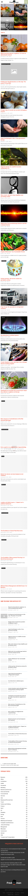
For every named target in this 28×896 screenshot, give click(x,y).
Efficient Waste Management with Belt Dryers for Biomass (17, 749)
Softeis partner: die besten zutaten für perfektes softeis (17, 666)
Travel (3, 456)
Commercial (4, 831)
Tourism (3, 818)
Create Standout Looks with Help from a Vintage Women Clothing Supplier (14, 363)
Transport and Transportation (8, 837)
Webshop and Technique (6, 820)
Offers (3, 372)
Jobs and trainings (5, 824)
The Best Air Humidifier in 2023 (8, 857)
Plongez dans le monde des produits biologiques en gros (21, 8)
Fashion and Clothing (5, 344)
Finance (2, 806)
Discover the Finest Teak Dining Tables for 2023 (11, 862)
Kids (2, 816)
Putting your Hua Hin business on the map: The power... (7, 21)
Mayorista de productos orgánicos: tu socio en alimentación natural (7, 15)
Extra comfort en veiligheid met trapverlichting (13, 447)
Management (4, 826)
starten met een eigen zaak (9, 763)
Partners (22, 892)
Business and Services (6, 289)
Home (4, 892)
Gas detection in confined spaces (10, 335)
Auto (2, 797)
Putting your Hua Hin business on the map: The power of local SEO (16, 615)
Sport (2, 808)
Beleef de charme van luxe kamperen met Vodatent (16, 719)
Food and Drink (4, 35)
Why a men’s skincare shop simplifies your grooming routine (7, 28)
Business (3, 568)
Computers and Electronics (7, 822)
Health (2, 783)
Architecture (4, 92)
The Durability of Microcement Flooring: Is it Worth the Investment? (13, 558)
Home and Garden (5, 429)
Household (3, 785)
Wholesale (3, 484)
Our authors (17, 892)
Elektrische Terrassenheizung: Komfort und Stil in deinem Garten (21, 28)
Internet (2, 833)
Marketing (3, 787)
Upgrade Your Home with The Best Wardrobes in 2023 (13, 859)
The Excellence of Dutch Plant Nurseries (12, 530)
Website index (10, 894)
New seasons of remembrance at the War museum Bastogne (16, 704)
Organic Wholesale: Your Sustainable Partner (13, 251)
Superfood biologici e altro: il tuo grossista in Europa (21, 15)
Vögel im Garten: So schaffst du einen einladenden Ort (20, 21)
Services (3, 317)
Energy (2, 814)
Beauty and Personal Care (6, 177)
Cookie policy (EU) (9, 892)
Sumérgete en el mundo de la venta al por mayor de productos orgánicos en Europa (14, 391)
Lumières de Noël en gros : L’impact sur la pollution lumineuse (17, 727)
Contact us (17, 894)
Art (2, 205)
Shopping (3, 812)
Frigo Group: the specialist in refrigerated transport (15, 674)
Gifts (2, 835)
